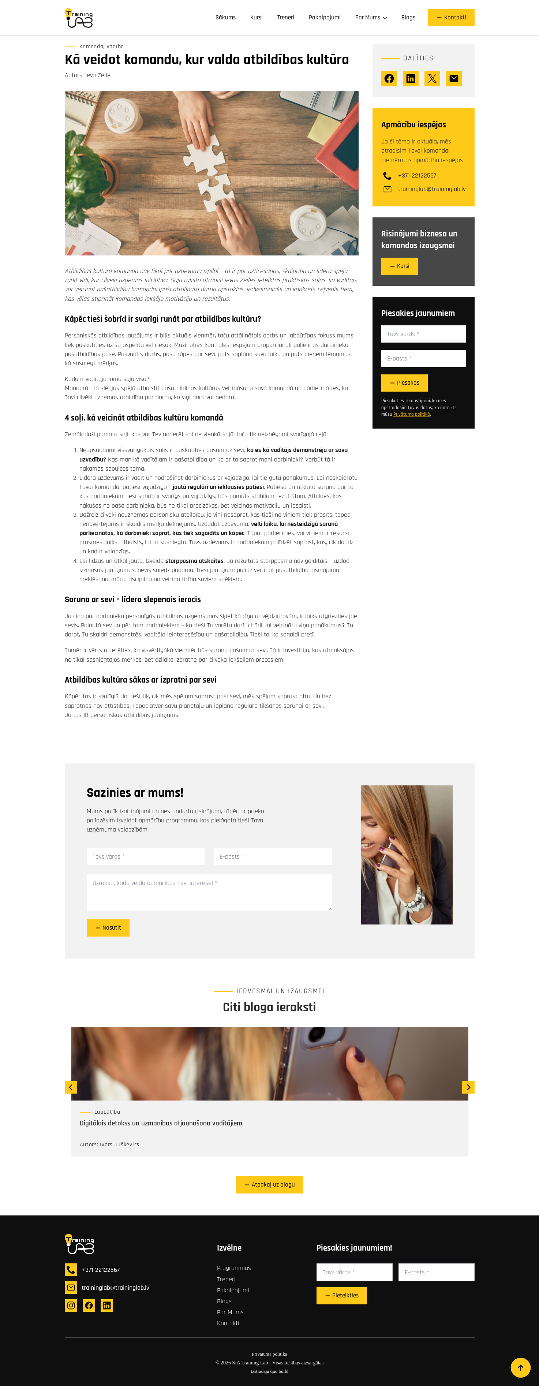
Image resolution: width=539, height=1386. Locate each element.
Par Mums (367, 18)
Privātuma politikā (411, 414)
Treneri (285, 18)
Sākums (226, 18)
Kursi (256, 18)
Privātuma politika (269, 1354)
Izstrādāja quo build (269, 1371)
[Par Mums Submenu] (387, 17)
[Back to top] (521, 1368)
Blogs (408, 18)
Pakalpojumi (325, 18)
